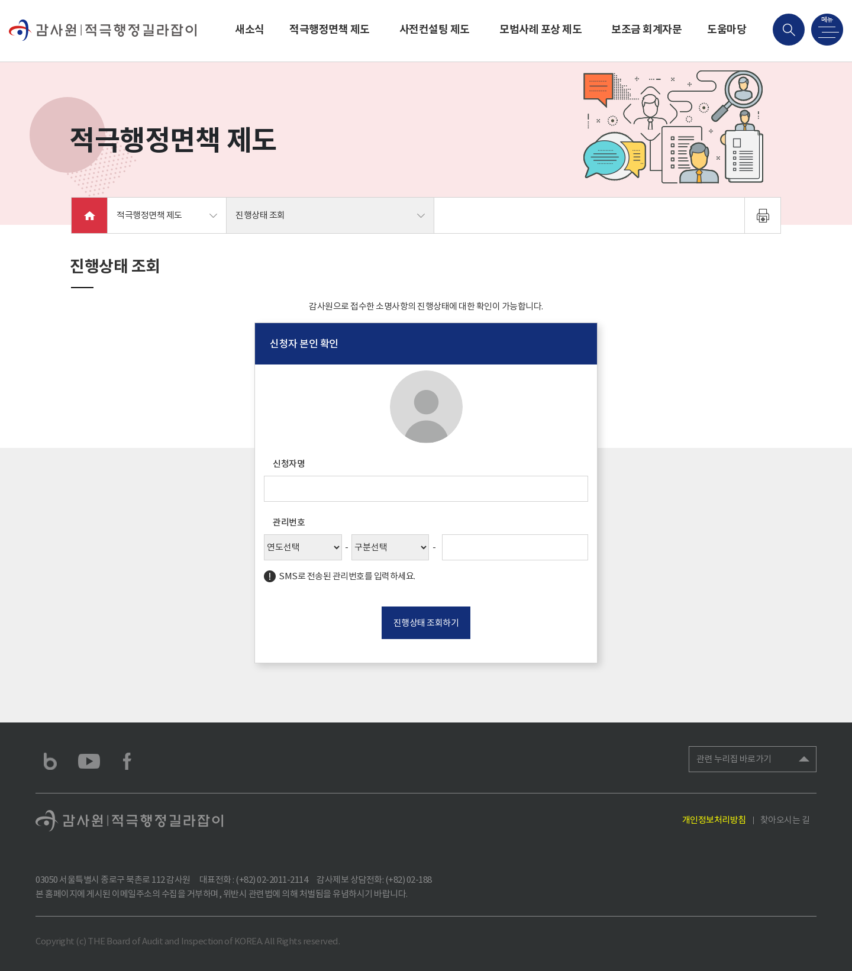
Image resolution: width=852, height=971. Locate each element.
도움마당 (726, 29)
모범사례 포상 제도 (540, 29)
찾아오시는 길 (785, 819)
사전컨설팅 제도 (434, 29)
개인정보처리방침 (714, 819)
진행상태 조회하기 (426, 622)
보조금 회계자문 (646, 29)
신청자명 (289, 463)
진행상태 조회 (260, 215)
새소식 (249, 29)
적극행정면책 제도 (329, 29)
